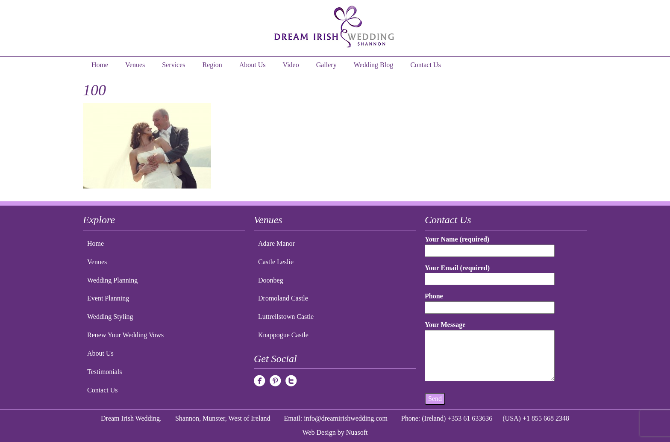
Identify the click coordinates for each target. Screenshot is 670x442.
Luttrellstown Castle (286, 316)
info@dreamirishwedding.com (346, 418)
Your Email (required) (490, 273)
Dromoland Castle (283, 298)
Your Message (490, 352)
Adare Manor (276, 243)
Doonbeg (270, 280)
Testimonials (104, 371)
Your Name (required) (490, 245)
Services (173, 64)
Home (99, 64)
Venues (135, 64)
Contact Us (425, 64)
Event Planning (108, 298)
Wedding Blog (373, 64)
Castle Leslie (276, 261)
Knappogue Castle (283, 335)
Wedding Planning (112, 280)
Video (291, 64)
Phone (490, 301)
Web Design (319, 432)
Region (212, 64)
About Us (252, 64)
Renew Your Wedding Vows (125, 335)
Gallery (326, 64)
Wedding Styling (110, 316)
